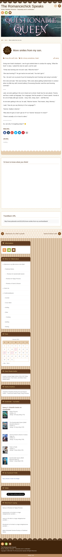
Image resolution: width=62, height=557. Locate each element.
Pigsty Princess (14, 411)
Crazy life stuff (9, 58)
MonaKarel (5, 524)
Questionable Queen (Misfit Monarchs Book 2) (16, 458)
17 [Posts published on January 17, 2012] (12, 352)
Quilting (7, 322)
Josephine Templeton (8, 392)
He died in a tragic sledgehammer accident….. (12, 513)
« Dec (4, 363)
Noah (37, 58)
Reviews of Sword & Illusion (13, 283)
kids (16, 58)
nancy (57, 58)
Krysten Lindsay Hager (9, 376)
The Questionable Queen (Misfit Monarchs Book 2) (18, 423)
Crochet (7, 298)
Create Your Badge (14, 478)
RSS (2, 13)
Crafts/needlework (9, 293)
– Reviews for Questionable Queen (15, 274)
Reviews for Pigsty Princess (13, 278)
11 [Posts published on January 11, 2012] (15, 349)
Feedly (6, 13)
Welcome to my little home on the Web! (14, 264)
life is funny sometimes (27, 58)
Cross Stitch (8, 302)
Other (6, 312)
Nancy (4, 508)
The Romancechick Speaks (8, 547)
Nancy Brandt (6, 478)
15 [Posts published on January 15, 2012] (4, 352)
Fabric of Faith (13, 447)
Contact (10, 13)
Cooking (8, 317)
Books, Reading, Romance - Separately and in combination (15, 548)
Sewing (7, 326)
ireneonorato (6, 512)
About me (6, 288)
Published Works (9, 269)
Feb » (8, 363)
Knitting (7, 307)
